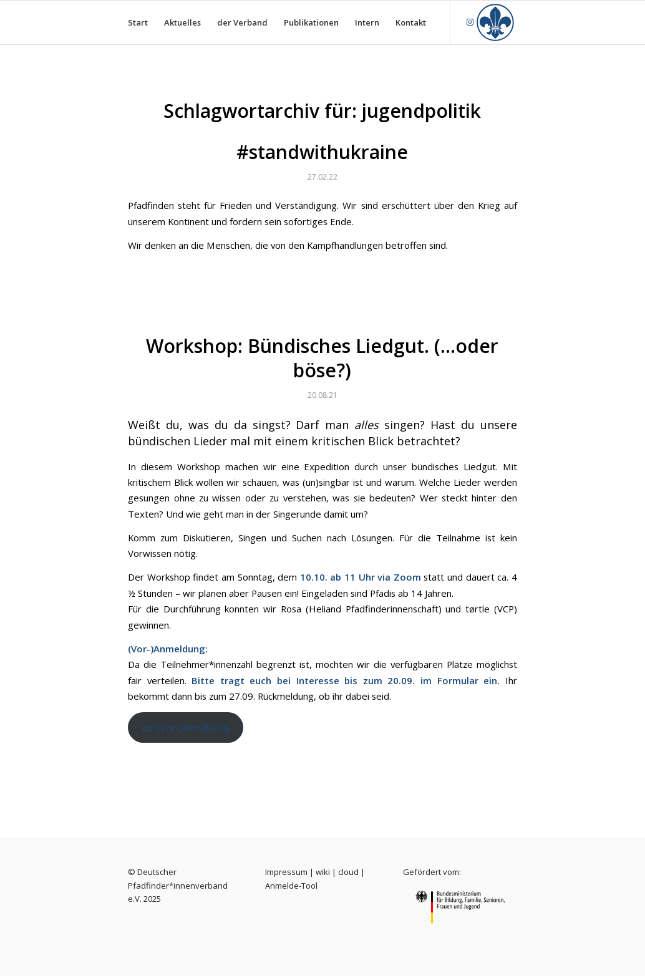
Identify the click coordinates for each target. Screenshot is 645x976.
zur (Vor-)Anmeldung (186, 727)
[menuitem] (138, 22)
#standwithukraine (322, 152)
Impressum (286, 871)
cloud (348, 871)
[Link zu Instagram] (469, 21)
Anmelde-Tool (291, 885)
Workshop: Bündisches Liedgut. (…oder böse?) (322, 358)
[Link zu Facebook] (488, 21)
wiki (323, 871)
